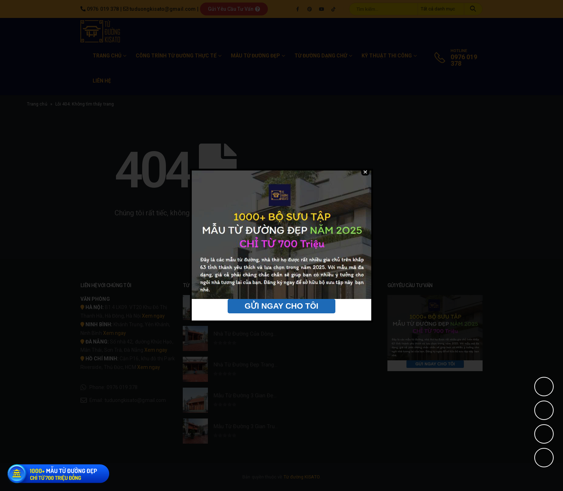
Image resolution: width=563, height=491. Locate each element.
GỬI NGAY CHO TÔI (281, 305)
